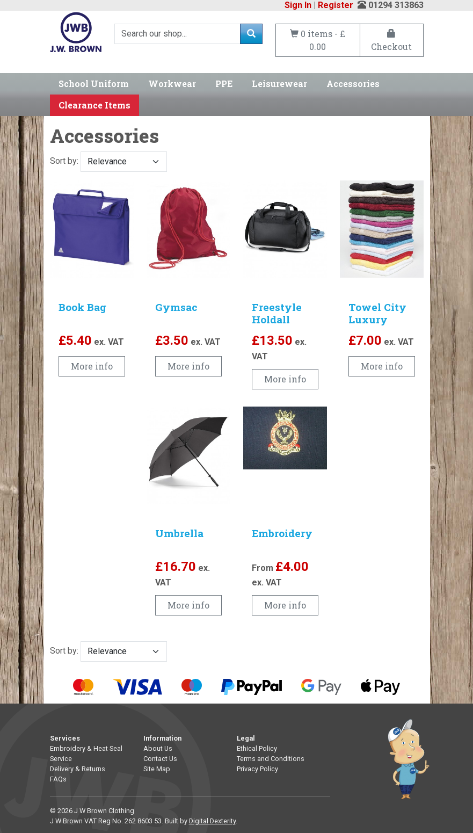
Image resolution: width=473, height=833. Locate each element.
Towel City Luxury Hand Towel (380, 319)
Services (65, 738)
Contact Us (160, 759)
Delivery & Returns (77, 769)
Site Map (156, 769)
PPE (223, 83)
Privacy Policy (257, 769)
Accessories (353, 83)
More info (92, 366)
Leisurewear (279, 83)
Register (335, 5)
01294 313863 (396, 5)
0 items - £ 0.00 (317, 40)
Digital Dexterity (212, 821)
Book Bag (82, 307)
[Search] (177, 34)
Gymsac (176, 307)
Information (162, 738)
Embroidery (282, 533)
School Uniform (94, 83)
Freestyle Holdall (277, 313)
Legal (246, 738)
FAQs (58, 779)
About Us (157, 748)
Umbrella (179, 533)
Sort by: (108, 161)
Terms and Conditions (270, 759)
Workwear (172, 83)
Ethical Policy (257, 748)
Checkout (391, 41)
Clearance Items (94, 105)
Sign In (298, 5)
